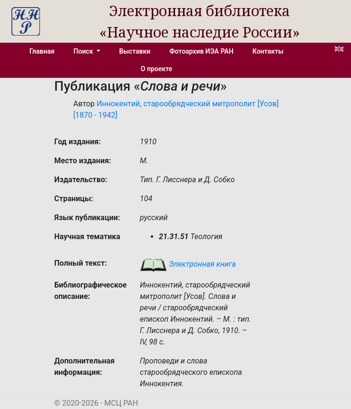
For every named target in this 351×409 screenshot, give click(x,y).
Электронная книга (188, 264)
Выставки (135, 51)
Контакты (268, 51)
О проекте (156, 69)
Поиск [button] (84, 51)
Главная (42, 51)
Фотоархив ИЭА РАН (201, 51)
